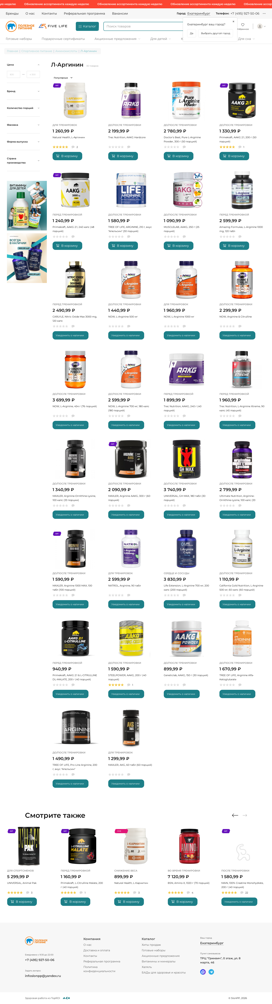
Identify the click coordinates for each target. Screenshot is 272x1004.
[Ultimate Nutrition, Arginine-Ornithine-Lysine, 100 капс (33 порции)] (242, 481)
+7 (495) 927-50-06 (245, 13)
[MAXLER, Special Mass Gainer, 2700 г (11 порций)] (28, 868)
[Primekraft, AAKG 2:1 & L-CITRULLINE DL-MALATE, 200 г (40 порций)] (75, 661)
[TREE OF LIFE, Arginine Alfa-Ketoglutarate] (242, 661)
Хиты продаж (151, 944)
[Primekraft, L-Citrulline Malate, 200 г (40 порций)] (136, 868)
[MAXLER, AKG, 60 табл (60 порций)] (131, 750)
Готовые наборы (153, 950)
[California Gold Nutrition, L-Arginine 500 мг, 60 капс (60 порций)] (242, 571)
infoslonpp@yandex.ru (43, 976)
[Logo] (20, 26)
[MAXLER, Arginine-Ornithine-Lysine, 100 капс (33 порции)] (75, 481)
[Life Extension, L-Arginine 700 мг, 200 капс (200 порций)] (186, 571)
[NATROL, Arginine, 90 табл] (131, 571)
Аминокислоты (66, 51)
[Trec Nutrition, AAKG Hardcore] (131, 123)
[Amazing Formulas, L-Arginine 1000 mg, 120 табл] (242, 212)
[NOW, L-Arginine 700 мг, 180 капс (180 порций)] (131, 392)
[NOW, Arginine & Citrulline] (242, 302)
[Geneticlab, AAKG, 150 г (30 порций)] (186, 661)
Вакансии (120, 13)
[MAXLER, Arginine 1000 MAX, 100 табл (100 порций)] (75, 571)
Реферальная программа (84, 13)
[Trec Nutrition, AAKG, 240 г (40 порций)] (186, 392)
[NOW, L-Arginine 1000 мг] (186, 302)
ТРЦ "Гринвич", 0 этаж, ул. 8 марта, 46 (220, 960)
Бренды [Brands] (12, 13)
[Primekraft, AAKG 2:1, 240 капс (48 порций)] (75, 212)
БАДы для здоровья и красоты (164, 972)
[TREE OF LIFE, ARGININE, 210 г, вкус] (131, 212)
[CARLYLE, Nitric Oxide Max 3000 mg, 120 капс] (75, 302)
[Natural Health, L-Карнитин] (189, 868)
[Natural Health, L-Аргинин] (75, 123)
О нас (30, 13)
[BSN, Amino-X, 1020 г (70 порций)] (243, 868)
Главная (12, 51)
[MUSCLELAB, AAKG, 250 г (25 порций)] (186, 212)
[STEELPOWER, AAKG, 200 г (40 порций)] (131, 661)
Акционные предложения (161, 956)
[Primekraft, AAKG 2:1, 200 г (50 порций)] (242, 123)
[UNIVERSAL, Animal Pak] (82, 868)
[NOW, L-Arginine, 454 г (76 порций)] (75, 392)
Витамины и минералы (159, 961)
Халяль (147, 967)
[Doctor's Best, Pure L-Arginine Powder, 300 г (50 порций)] (186, 123)
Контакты (49, 13)
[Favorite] (243, 26)
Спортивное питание (36, 51)
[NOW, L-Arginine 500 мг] (131, 302)
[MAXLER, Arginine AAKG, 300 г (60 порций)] (131, 481)
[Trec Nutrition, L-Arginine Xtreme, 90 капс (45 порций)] (242, 392)
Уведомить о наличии (70, 335)
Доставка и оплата (96, 950)
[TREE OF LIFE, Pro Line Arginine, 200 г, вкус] (75, 750)
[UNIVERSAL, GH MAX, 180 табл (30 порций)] (186, 481)
